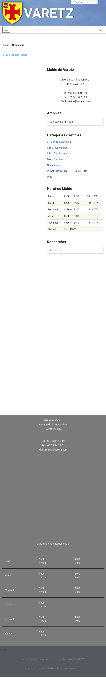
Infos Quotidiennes (58, 153)
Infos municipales (57, 147)
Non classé (53, 165)
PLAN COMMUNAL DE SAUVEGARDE (68, 171)
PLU (49, 177)
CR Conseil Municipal (59, 142)
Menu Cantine (55, 159)
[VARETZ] (38, 13)
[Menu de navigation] (6, 30)
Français (77, 2)
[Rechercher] (100, 30)
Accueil (6, 45)
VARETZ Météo (53, 401)
